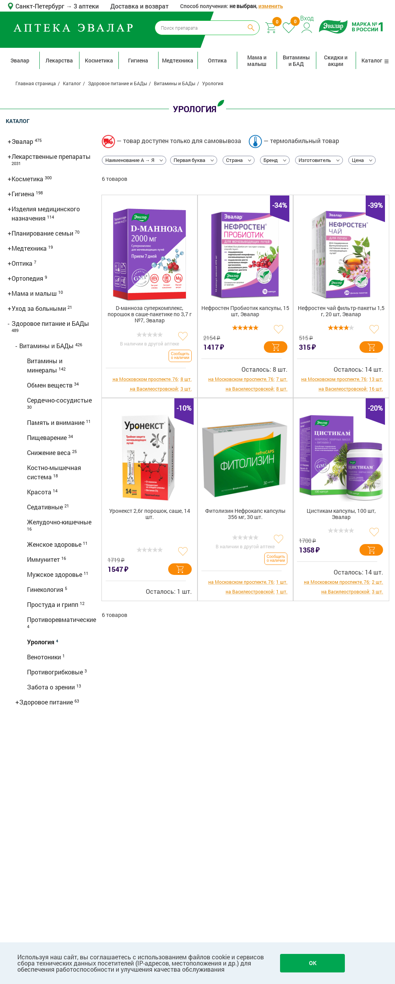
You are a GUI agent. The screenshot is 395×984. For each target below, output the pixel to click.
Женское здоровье (55, 544)
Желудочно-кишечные (59, 522)
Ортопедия (28, 278)
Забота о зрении (51, 687)
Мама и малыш (257, 60)
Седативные (45, 507)
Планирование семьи (43, 233)
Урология (41, 642)
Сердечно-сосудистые (59, 400)
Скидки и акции (336, 60)
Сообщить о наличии (180, 356)
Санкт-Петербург (40, 6)
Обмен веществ (50, 385)
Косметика (99, 60)
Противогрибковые (55, 672)
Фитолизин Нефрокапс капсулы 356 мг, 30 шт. (245, 514)
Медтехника (177, 60)
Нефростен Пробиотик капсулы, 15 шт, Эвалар (245, 311)
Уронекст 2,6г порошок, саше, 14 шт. (149, 514)
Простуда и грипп (53, 604)
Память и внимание (56, 422)
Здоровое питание (46, 702)
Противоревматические (61, 619)
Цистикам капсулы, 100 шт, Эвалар (341, 514)
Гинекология (46, 589)
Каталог (375, 60)
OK (312, 963)
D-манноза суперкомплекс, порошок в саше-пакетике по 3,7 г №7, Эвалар (150, 314)
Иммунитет (44, 559)
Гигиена (138, 60)
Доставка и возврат (139, 6)
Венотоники (44, 657)
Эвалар (19, 60)
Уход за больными (40, 308)
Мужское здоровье (55, 574)
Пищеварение (47, 437)
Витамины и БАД (296, 60)
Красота (40, 492)
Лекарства (59, 60)
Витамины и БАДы (47, 346)
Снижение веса (49, 452)
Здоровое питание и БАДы (50, 323)
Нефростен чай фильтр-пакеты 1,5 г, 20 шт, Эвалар (341, 311)
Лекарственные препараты (51, 156)
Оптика (217, 60)
